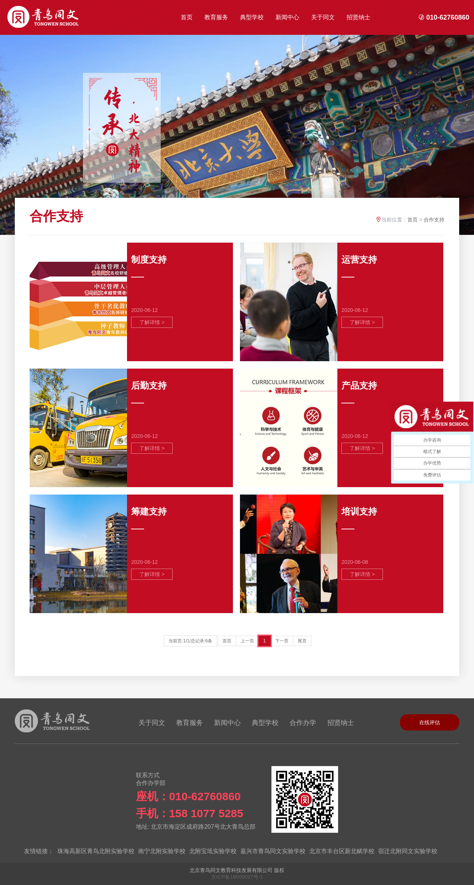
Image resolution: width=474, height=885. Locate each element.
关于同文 (323, 17)
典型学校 (252, 17)
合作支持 (434, 220)
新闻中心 (287, 17)
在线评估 (429, 722)
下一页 (281, 640)
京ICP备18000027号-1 (237, 877)
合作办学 (303, 722)
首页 (187, 17)
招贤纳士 (358, 17)
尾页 (302, 640)
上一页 (247, 640)
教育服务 (216, 17)
